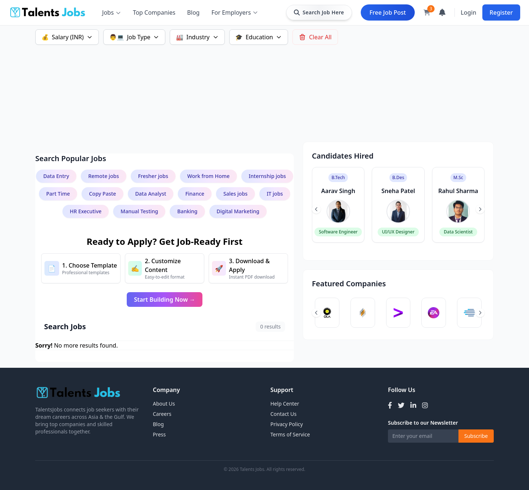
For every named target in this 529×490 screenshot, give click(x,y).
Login (468, 12)
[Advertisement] (255, 90)
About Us (164, 403)
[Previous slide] (316, 209)
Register (501, 12)
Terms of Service (290, 434)
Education (258, 37)
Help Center (284, 403)
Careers (162, 413)
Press (159, 434)
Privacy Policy (286, 424)
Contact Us (283, 413)
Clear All (315, 37)
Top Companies (154, 12)
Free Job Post (388, 12)
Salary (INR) (67, 37)
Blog (193, 12)
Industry (197, 37)
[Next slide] (480, 209)
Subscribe (476, 435)
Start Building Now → (164, 299)
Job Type (134, 37)
